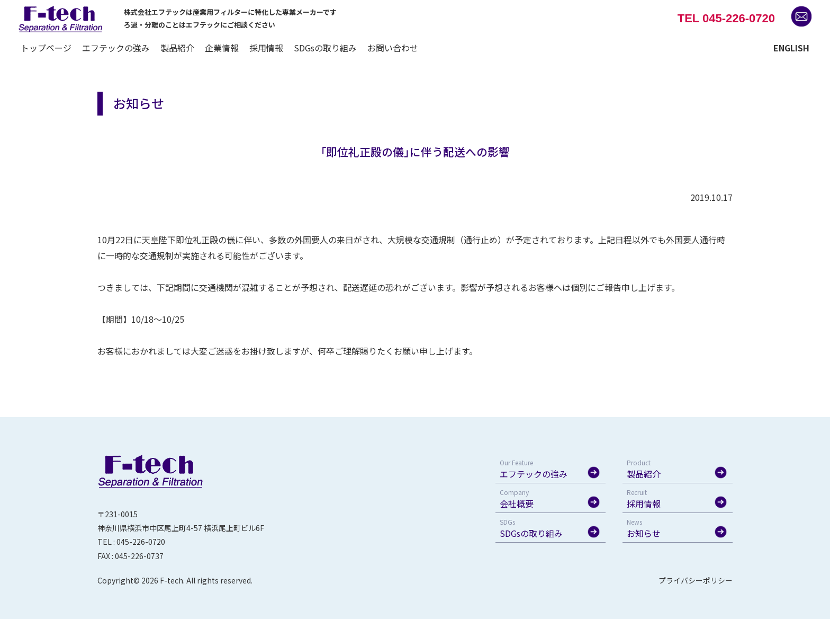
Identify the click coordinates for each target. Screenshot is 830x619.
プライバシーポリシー (695, 580)
